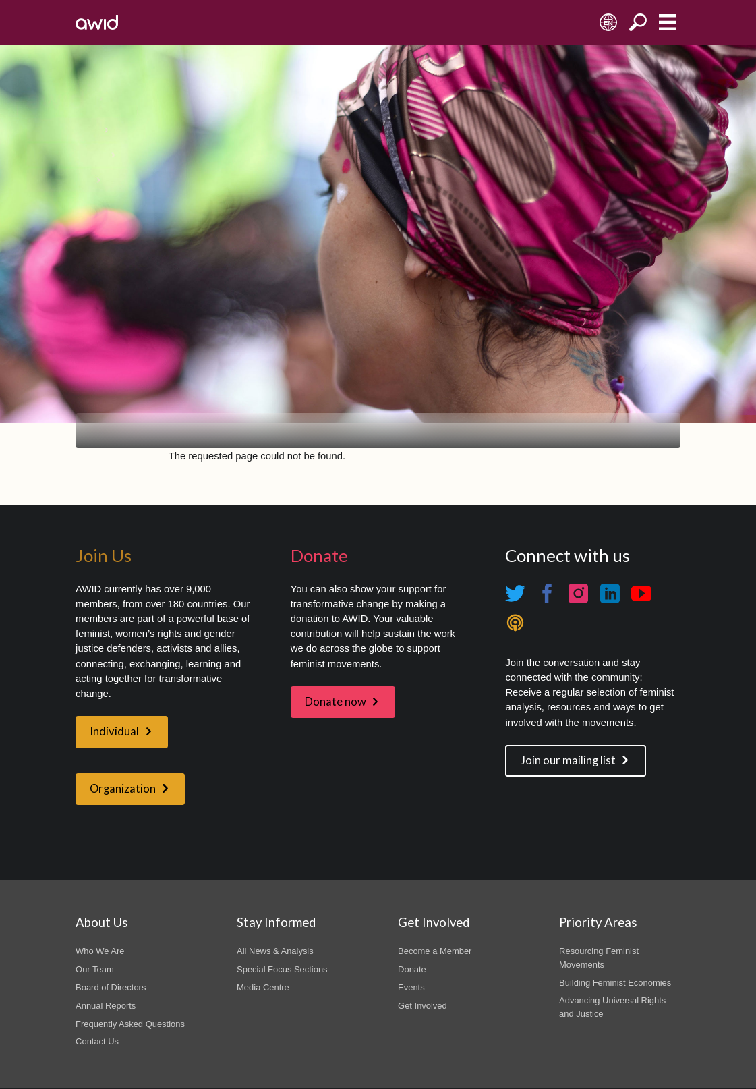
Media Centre (263, 987)
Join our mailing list (568, 760)
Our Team (95, 969)
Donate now (335, 701)
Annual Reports (106, 1006)
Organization (123, 788)
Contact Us (97, 1041)
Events (411, 987)
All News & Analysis (275, 951)
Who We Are (100, 951)
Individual (114, 731)
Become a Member (434, 951)
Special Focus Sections (282, 969)
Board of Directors (111, 987)
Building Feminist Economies (615, 983)
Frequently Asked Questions (130, 1024)
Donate (412, 969)
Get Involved (422, 1006)
